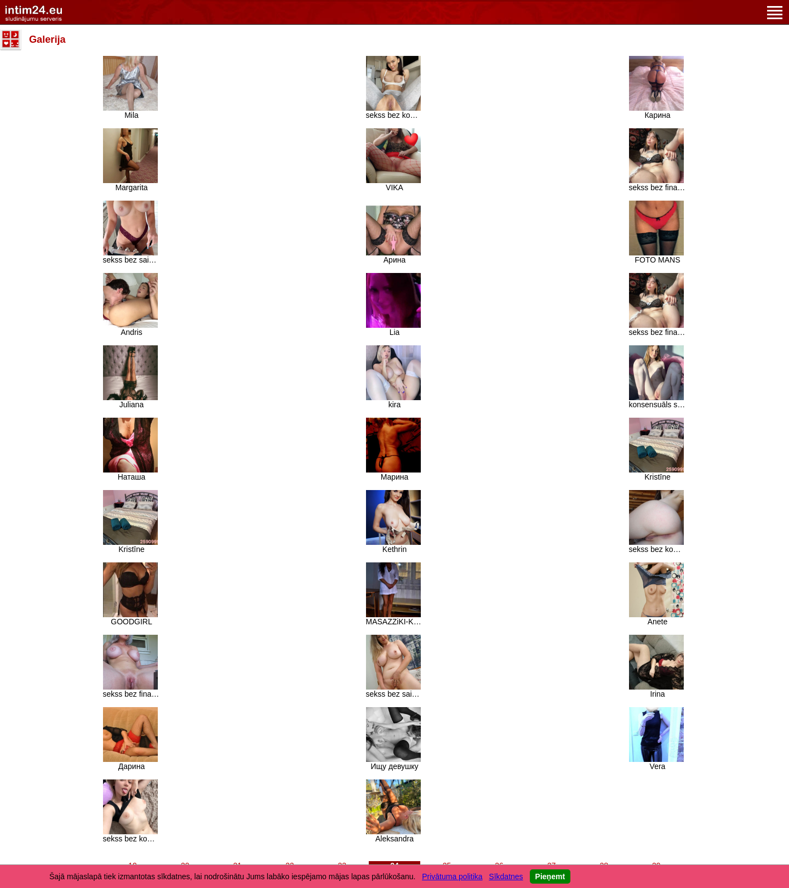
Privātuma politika (452, 876)
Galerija (47, 39)
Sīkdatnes (506, 876)
